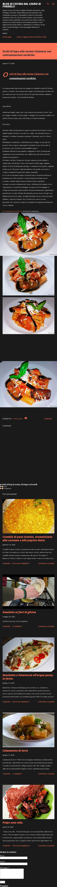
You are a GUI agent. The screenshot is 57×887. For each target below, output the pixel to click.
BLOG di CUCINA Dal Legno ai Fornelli (22, 5)
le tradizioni (17, 419)
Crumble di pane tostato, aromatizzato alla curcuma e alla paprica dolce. (27, 538)
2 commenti (17, 626)
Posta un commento (21, 563)
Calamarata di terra (15, 750)
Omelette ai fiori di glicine (19, 612)
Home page (7, 37)
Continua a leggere (46, 563)
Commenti (6, 488)
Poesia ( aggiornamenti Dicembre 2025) (31, 37)
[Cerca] (48, 4)
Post (4, 486)
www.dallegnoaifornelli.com (12, 211)
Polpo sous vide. (13, 822)
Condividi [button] (48, 419)
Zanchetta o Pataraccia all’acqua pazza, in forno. (28, 676)
